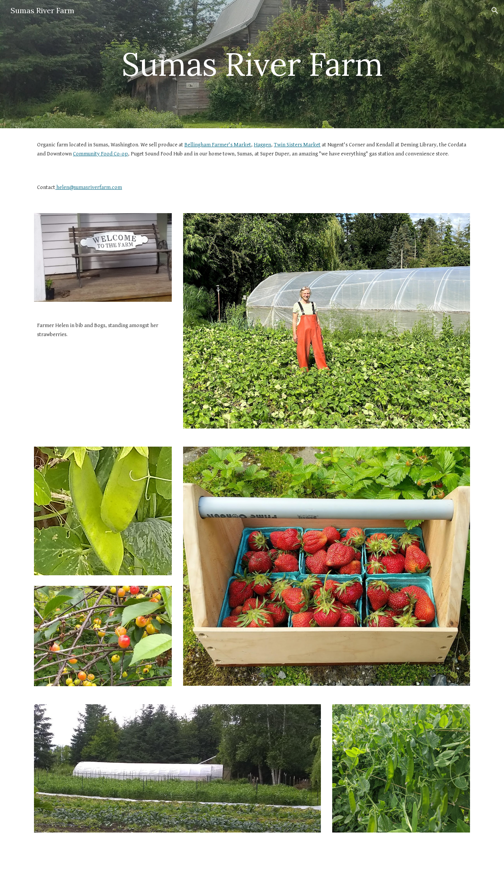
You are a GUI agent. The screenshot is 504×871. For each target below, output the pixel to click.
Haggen (262, 144)
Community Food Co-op (100, 154)
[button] (495, 11)
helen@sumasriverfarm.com (88, 187)
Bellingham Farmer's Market (217, 144)
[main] (252, 64)
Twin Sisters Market (297, 144)
